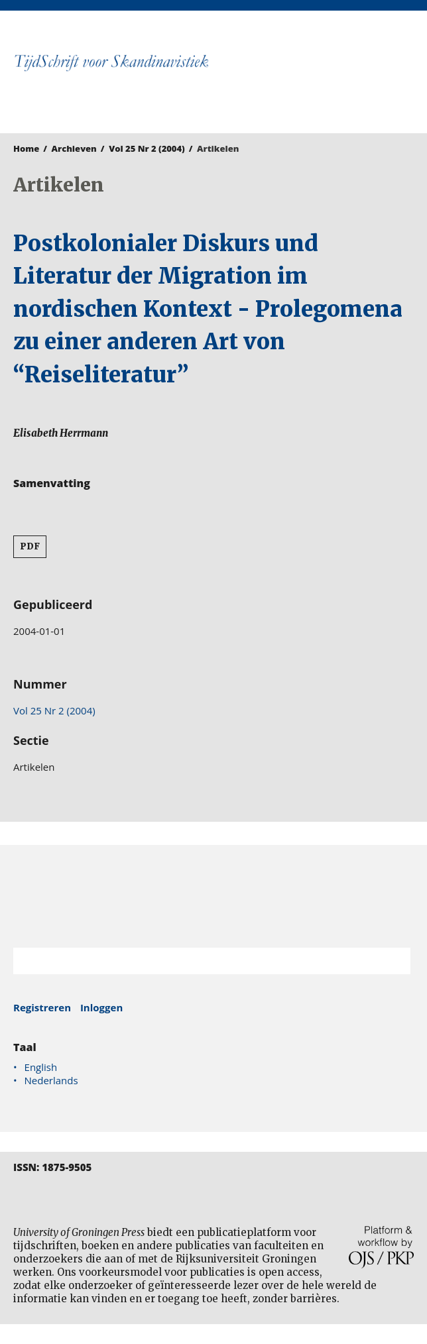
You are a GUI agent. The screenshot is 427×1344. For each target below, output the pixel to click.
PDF (30, 546)
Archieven (74, 148)
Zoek (393, 961)
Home (26, 148)
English (41, 1067)
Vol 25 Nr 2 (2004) (147, 148)
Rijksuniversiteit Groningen (213, 896)
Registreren (42, 1007)
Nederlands (51, 1080)
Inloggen (101, 1007)
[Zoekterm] (195, 961)
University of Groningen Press (319, 80)
